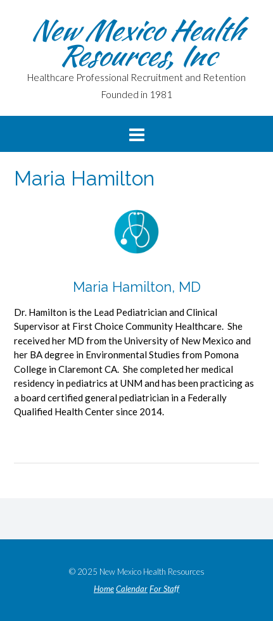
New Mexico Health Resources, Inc (136, 42)
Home (104, 589)
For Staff (164, 589)
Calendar (132, 589)
